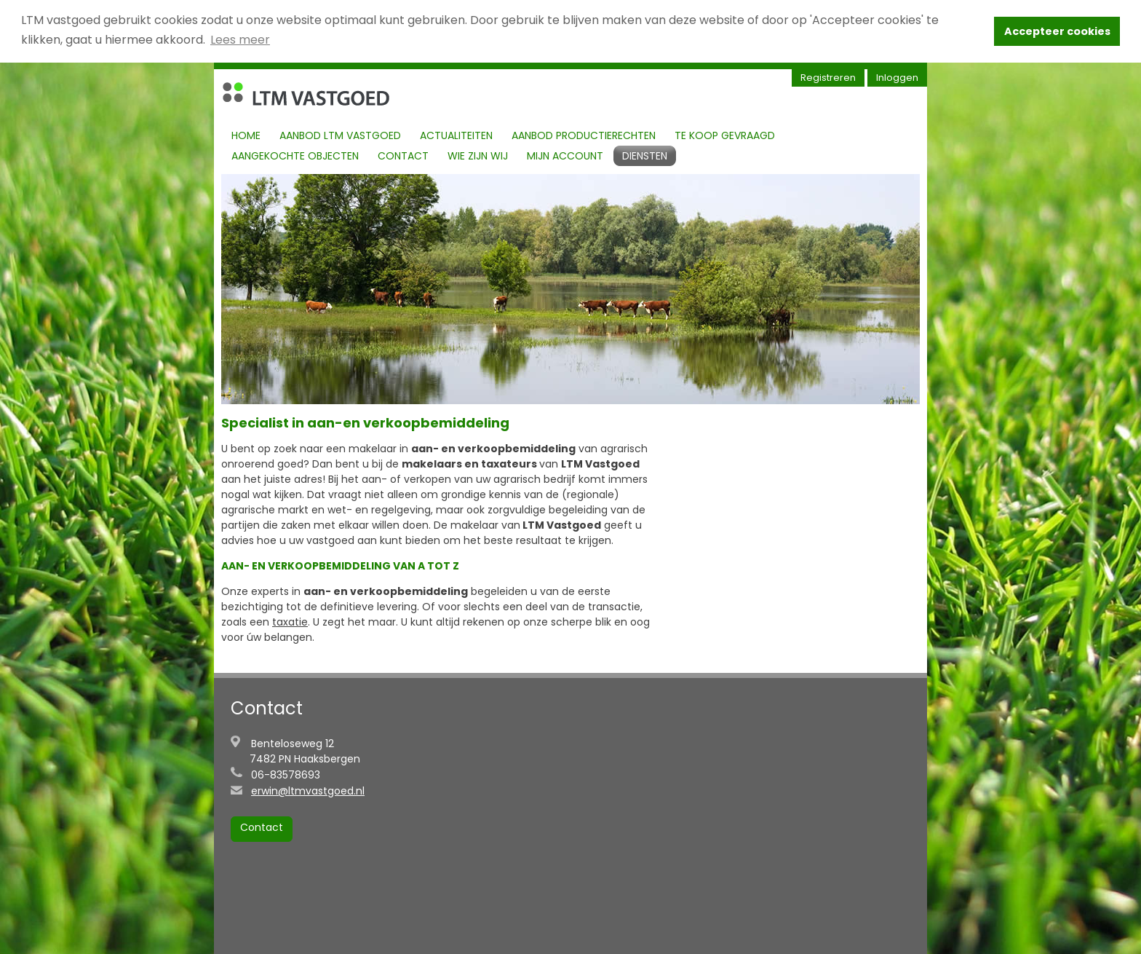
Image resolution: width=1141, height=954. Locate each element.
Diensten (644, 155)
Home (246, 134)
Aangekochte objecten (295, 155)
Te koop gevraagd (725, 134)
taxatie (290, 621)
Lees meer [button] (240, 39)
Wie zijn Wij (478, 155)
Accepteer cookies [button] (1057, 31)
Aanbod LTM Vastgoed (340, 134)
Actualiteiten (456, 134)
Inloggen (897, 77)
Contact (403, 155)
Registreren (828, 77)
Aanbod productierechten (584, 134)
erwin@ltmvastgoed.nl (308, 790)
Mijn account (565, 155)
